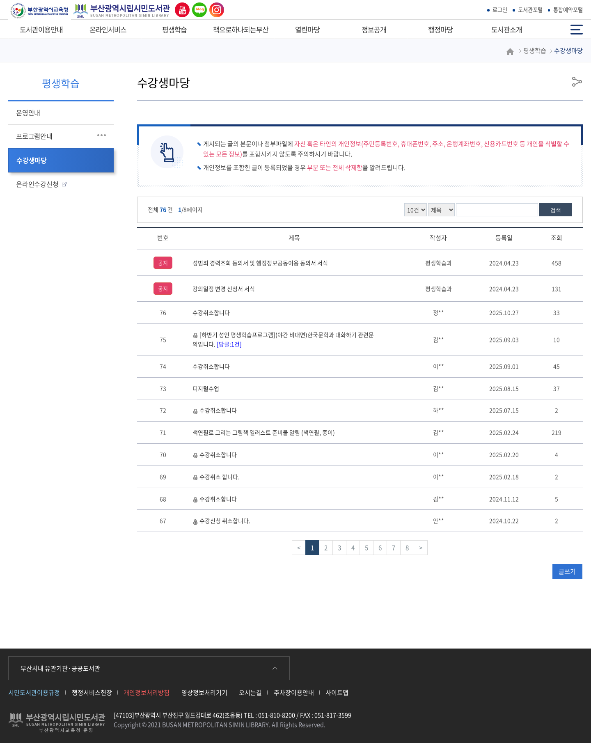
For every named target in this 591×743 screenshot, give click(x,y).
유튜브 (180, 9)
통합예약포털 (568, 10)
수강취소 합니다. (216, 476)
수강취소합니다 (211, 312)
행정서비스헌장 (92, 692)
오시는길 (250, 692)
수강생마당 (31, 160)
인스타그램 (214, 9)
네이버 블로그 (198, 9)
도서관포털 (530, 10)
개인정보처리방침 (147, 692)
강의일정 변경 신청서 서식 (223, 288)
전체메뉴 (576, 28)
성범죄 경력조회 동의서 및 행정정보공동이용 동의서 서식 (260, 263)
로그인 (499, 10)
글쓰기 (567, 571)
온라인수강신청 (37, 184)
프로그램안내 (34, 136)
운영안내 (28, 112)
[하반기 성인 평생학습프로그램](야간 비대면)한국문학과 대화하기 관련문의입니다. (283, 339)
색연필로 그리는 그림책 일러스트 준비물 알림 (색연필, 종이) (263, 432)
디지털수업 (205, 388)
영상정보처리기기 (204, 692)
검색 (555, 210)
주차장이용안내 (294, 692)
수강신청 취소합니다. (221, 520)
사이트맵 (336, 692)
